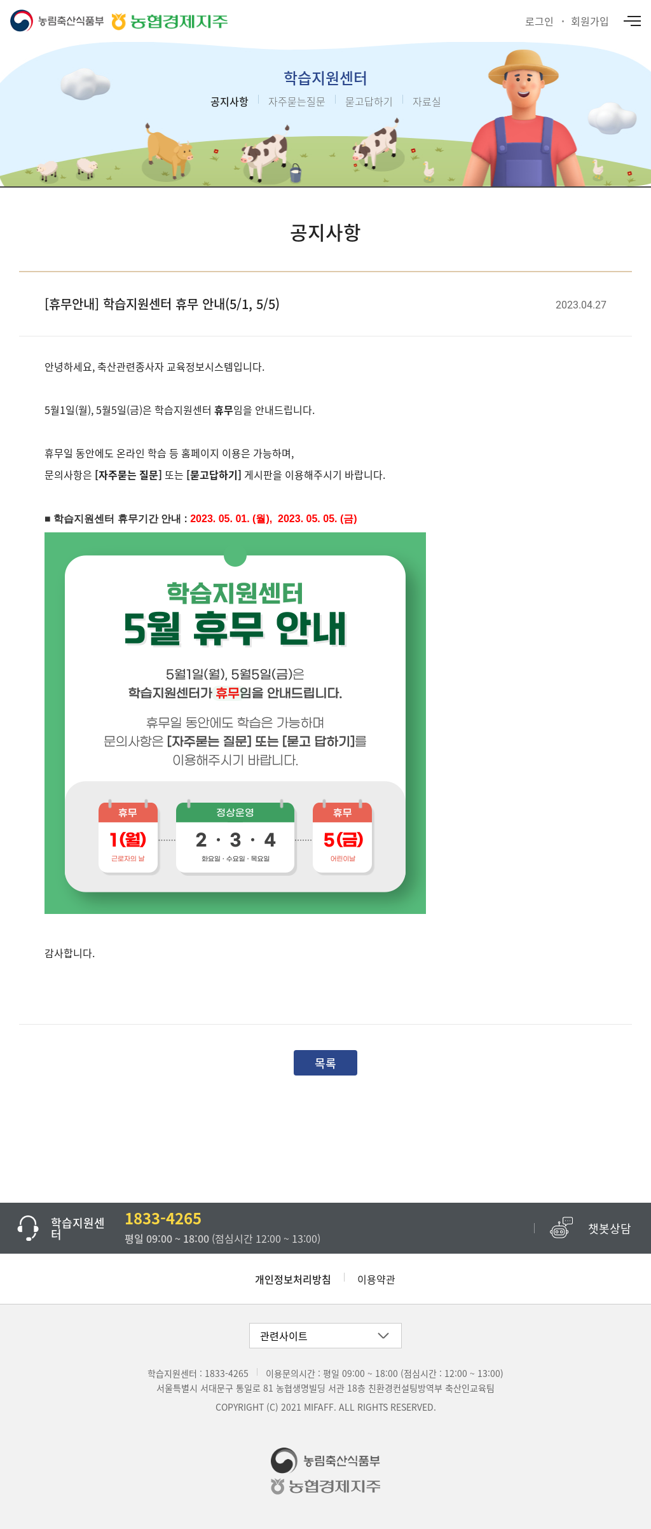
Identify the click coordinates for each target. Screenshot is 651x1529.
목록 (325, 1063)
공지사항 (229, 101)
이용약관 (376, 1279)
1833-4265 (227, 1373)
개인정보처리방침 (293, 1279)
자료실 (427, 101)
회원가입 (590, 21)
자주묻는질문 (297, 101)
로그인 (539, 21)
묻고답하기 (369, 101)
